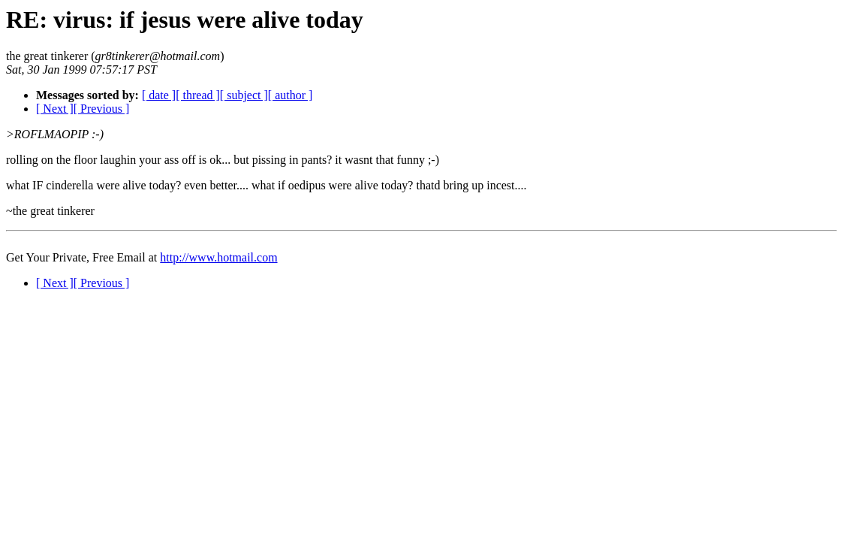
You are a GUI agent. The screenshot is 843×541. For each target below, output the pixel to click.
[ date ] (159, 95)
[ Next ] (55, 108)
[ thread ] (198, 95)
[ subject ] (244, 95)
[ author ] (290, 95)
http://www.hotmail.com (218, 257)
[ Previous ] (102, 108)
